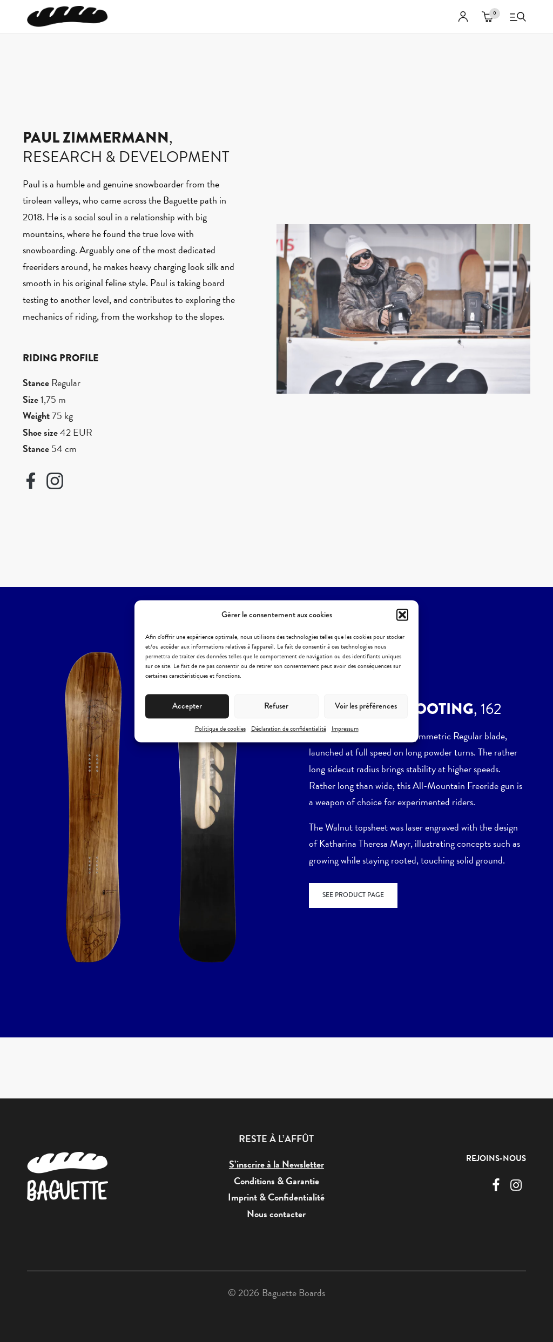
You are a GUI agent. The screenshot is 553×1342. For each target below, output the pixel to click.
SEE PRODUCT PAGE (353, 897)
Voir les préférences (366, 706)
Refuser (276, 706)
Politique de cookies (220, 728)
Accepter (187, 706)
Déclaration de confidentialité (288, 728)
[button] (402, 614)
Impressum (345, 728)
